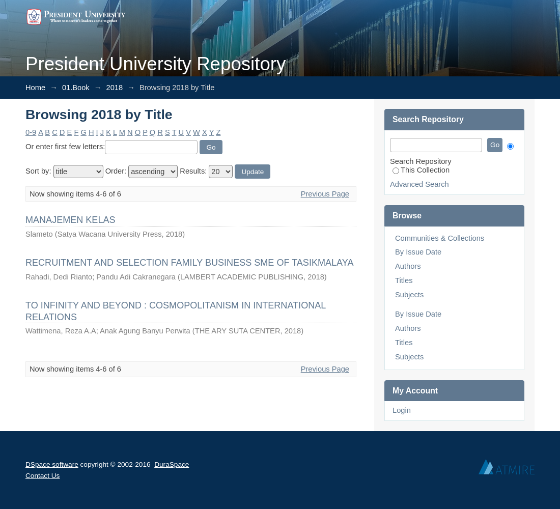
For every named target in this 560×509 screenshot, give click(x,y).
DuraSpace (171, 464)
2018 (114, 87)
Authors (408, 266)
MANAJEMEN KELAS (70, 220)
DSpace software (51, 464)
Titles (403, 280)
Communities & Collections (439, 238)
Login (402, 410)
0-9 (30, 132)
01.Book (76, 87)
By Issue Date (418, 252)
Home (35, 87)
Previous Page (325, 194)
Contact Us (42, 475)
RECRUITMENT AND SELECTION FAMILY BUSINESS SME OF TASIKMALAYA (189, 263)
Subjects (409, 295)
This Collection (421, 170)
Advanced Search (419, 184)
